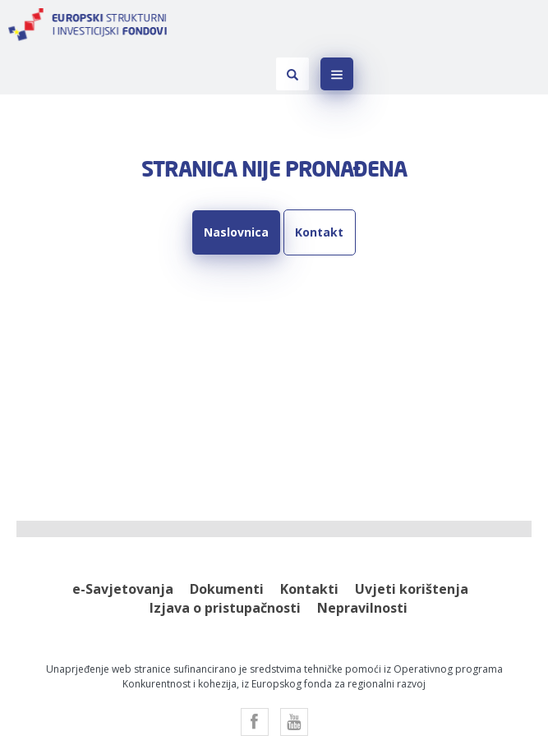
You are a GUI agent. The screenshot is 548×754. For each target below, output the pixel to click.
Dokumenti (227, 544)
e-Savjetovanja (122, 544)
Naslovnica (239, 187)
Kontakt (316, 187)
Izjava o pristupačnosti (225, 563)
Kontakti (309, 544)
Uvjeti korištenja (411, 544)
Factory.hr (245, 717)
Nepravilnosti (362, 563)
